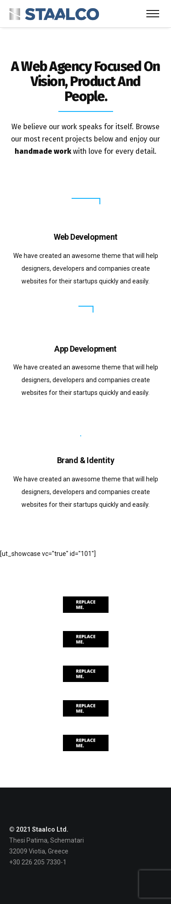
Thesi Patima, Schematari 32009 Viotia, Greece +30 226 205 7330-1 (46, 851)
